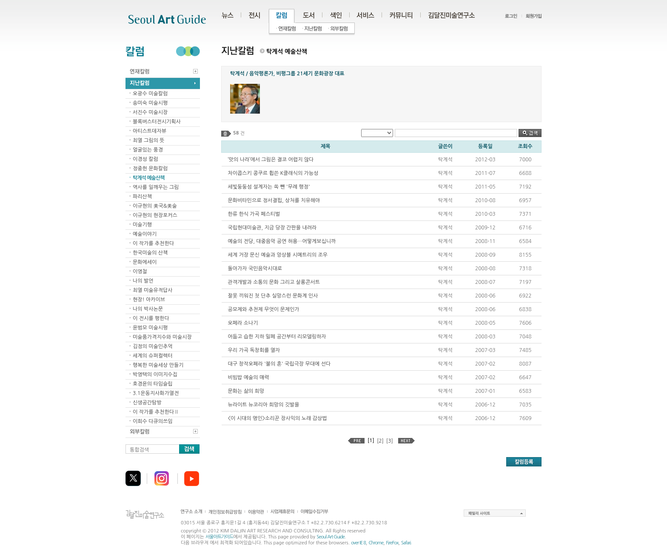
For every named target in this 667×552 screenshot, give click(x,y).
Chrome (375, 543)
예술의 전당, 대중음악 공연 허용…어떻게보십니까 (282, 241)
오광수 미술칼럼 (150, 93)
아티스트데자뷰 (149, 131)
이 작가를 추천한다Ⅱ (156, 412)
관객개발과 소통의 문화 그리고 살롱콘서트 (274, 282)
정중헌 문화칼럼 (150, 168)
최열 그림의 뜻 (148, 140)
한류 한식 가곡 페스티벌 (254, 214)
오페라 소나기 (243, 323)
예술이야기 (145, 234)
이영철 (140, 271)
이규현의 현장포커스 (155, 215)
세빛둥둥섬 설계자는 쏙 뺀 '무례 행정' (269, 186)
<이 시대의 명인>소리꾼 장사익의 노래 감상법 (277, 418)
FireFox (392, 543)
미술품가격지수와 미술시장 (162, 337)
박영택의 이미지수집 (155, 374)
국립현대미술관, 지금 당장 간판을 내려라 (272, 227)
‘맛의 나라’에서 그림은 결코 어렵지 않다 (271, 159)
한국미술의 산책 (150, 252)
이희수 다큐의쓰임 (153, 421)
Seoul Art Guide (330, 537)
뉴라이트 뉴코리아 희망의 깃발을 (263, 404)
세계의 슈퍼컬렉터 (153, 355)
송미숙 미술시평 (150, 103)
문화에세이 (145, 262)
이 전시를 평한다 (151, 318)
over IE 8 (358, 543)
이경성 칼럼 (145, 159)
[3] (389, 440)
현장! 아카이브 (149, 299)
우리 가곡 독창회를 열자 (254, 350)
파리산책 (142, 196)
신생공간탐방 (147, 402)
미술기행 (142, 224)
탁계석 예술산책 (148, 177)
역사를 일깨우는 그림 (156, 187)
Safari (406, 543)
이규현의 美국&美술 (155, 206)
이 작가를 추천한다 (153, 243)
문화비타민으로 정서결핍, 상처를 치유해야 (274, 200)
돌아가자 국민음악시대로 (255, 268)
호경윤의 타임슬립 (153, 383)
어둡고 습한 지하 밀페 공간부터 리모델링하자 (277, 336)
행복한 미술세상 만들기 (158, 365)
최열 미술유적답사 (153, 290)
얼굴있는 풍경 (148, 149)
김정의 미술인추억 (153, 346)
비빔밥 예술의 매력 (248, 377)
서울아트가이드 (219, 537)
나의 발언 (143, 280)
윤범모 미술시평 (150, 327)
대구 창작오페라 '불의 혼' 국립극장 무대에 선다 (279, 363)
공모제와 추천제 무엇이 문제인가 (263, 309)
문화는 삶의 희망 (246, 391)
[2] (380, 440)
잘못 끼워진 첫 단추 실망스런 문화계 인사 (273, 295)
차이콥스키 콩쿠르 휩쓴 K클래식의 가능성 (273, 173)
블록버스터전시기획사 (157, 121)
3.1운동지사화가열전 (156, 393)
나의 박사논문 (148, 309)
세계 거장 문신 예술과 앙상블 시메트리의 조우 (278, 254)
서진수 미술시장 (150, 112)
